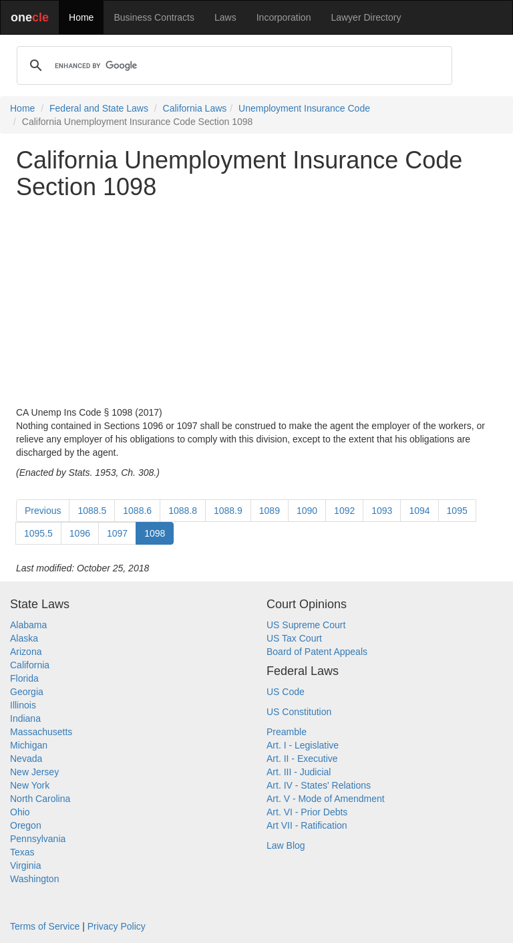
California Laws (195, 108)
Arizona (25, 651)
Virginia (25, 865)
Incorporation (283, 17)
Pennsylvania (37, 838)
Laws (225, 17)
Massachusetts (41, 731)
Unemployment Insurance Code (304, 108)
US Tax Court (294, 638)
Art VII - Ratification (307, 825)
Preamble (287, 731)
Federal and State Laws (98, 108)
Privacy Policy (117, 926)
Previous (43, 510)
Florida (24, 678)
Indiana (25, 718)
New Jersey (34, 772)
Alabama (28, 625)
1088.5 (91, 510)
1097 (117, 533)
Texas (22, 852)
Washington (34, 878)
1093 (381, 510)
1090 (307, 510)
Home (81, 17)
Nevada (26, 758)
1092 (344, 510)
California (29, 665)
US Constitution (299, 711)
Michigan (28, 745)
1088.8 (182, 510)
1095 (457, 510)
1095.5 (38, 533)
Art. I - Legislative (303, 745)
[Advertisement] (256, 302)
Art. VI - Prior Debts (307, 812)
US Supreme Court (306, 625)
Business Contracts (154, 17)
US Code (286, 691)
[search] (232, 65)
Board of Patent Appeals (317, 651)
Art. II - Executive (302, 758)
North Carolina (40, 798)
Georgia (26, 691)
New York (29, 785)
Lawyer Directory (366, 17)
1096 (79, 533)
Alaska (24, 638)
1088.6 (137, 510)
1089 (269, 510)
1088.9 (228, 510)
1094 (419, 510)
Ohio (20, 812)
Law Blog (286, 845)
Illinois (23, 705)
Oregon (25, 825)
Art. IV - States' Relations (319, 785)
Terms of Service (44, 926)
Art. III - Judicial (299, 772)
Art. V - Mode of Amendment (326, 798)
